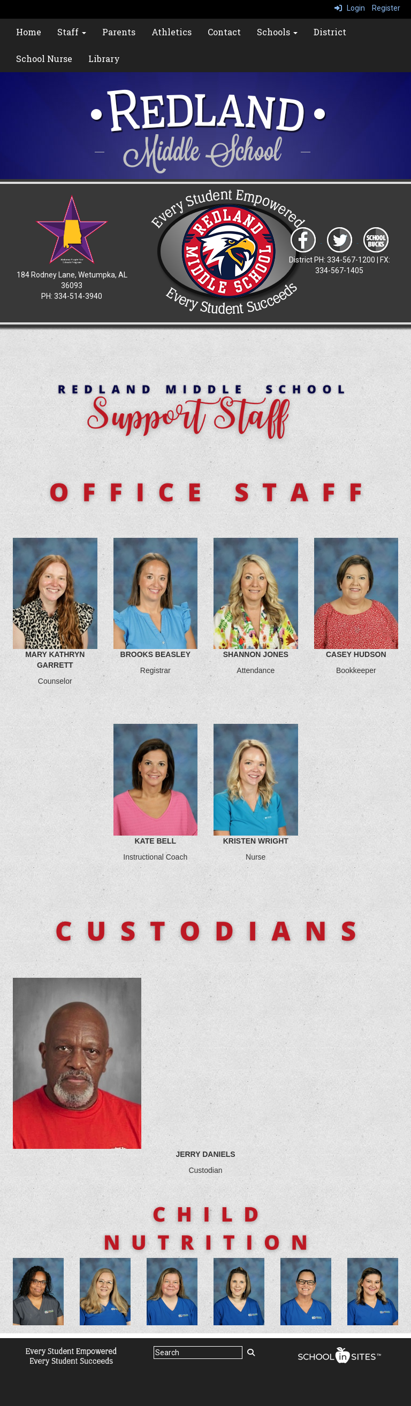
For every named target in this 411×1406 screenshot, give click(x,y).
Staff (71, 31)
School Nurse (44, 58)
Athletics (171, 31)
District (330, 31)
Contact (224, 31)
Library (104, 58)
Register (386, 8)
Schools (277, 31)
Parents (118, 31)
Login (349, 8)
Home (28, 31)
